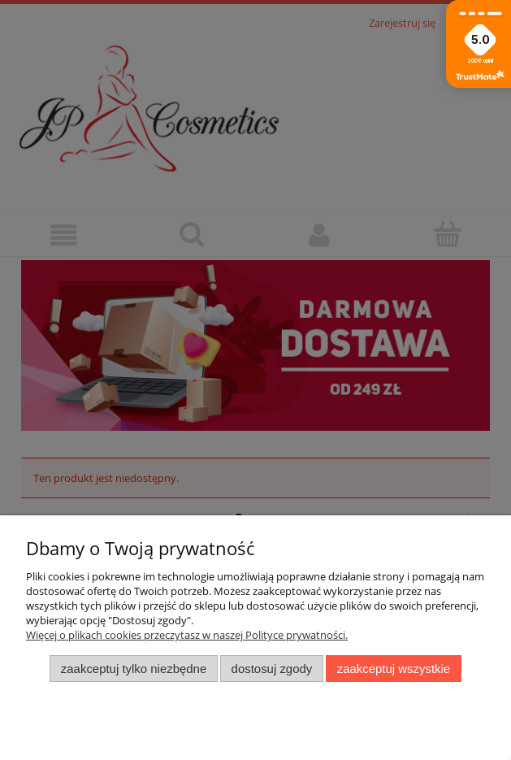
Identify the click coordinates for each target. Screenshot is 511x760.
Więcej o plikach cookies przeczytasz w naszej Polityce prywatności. (187, 635)
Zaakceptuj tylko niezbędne (133, 668)
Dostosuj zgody (272, 668)
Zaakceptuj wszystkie (393, 668)
